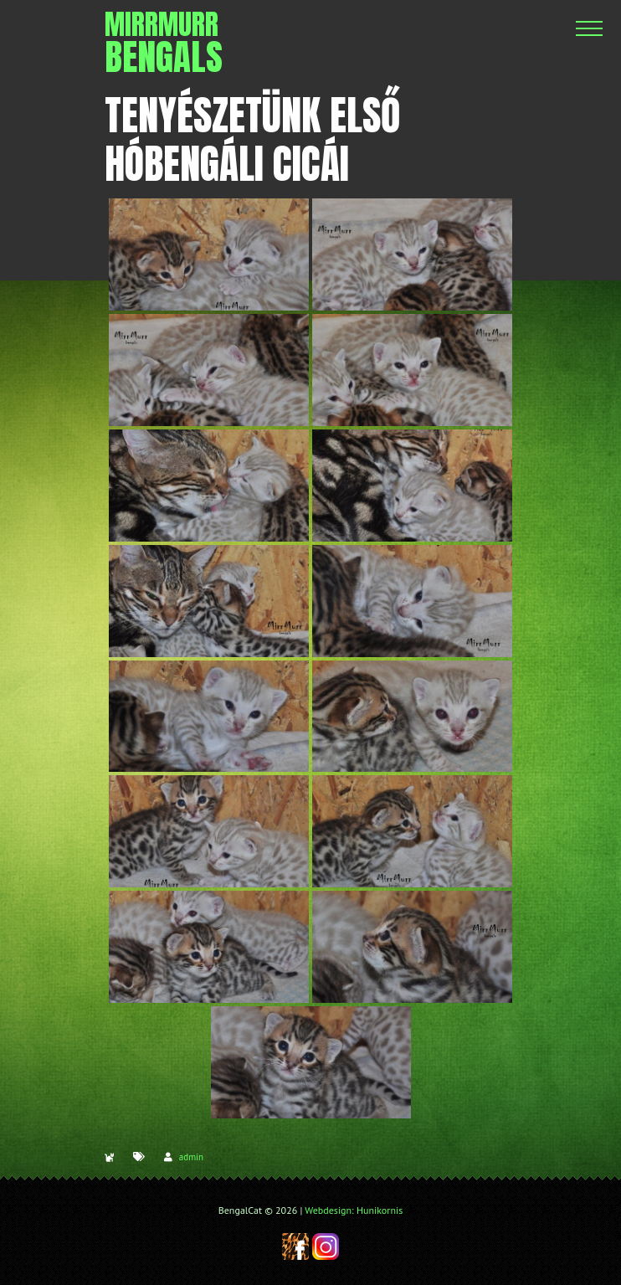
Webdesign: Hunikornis (354, 1210)
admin (191, 1157)
